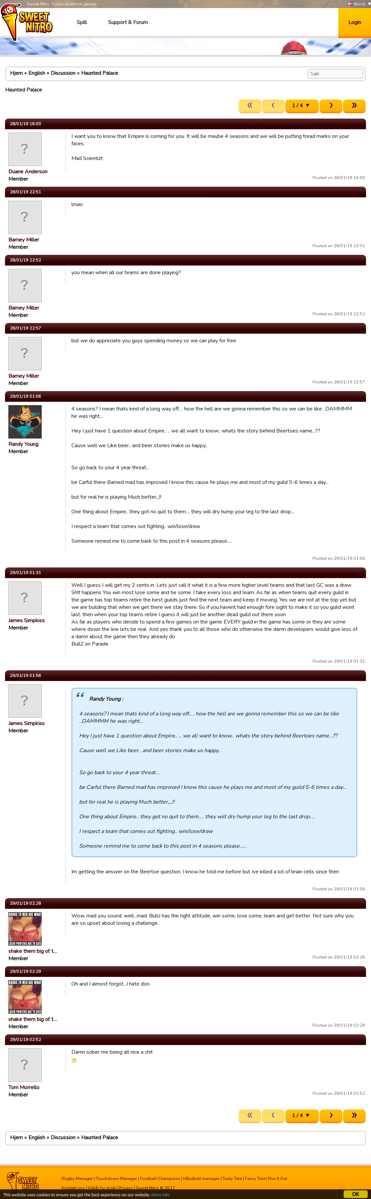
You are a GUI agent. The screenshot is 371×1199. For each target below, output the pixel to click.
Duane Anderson (27, 171)
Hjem (16, 73)
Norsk (357, 4)
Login (354, 22)
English (36, 73)
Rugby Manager (77, 1179)
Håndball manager (201, 1179)
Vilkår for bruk (101, 1188)
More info (160, 1195)
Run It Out (277, 1179)
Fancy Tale (255, 1179)
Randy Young (23, 444)
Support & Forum (128, 22)
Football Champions (160, 1179)
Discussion (63, 73)
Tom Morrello (23, 1087)
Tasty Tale (232, 1179)
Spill (82, 22)
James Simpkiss (26, 620)
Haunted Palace (99, 73)
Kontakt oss (73, 1188)
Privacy (125, 1188)
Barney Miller (23, 239)
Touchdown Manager (116, 1179)
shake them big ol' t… (32, 951)
